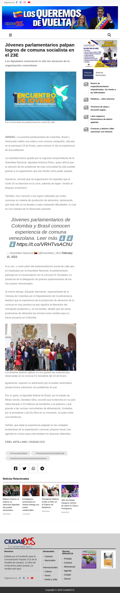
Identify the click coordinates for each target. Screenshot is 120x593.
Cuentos (68, 562)
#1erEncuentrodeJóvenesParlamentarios (28, 458)
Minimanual (69, 566)
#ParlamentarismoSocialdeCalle (50, 453)
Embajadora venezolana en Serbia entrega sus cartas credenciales (30, 504)
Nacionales (50, 560)
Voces (48, 575)
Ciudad (67, 574)
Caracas (49, 556)
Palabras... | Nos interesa (102, 99)
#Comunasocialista (18, 453)
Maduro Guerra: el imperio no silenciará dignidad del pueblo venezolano (11, 504)
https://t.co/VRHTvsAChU (44, 244)
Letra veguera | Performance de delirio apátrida (101, 119)
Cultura (48, 571)
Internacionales (50, 567)
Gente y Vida (51, 579)
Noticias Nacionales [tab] (100, 74)
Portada (68, 558)
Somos (67, 578)
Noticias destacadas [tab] (89, 74)
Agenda (67, 570)
